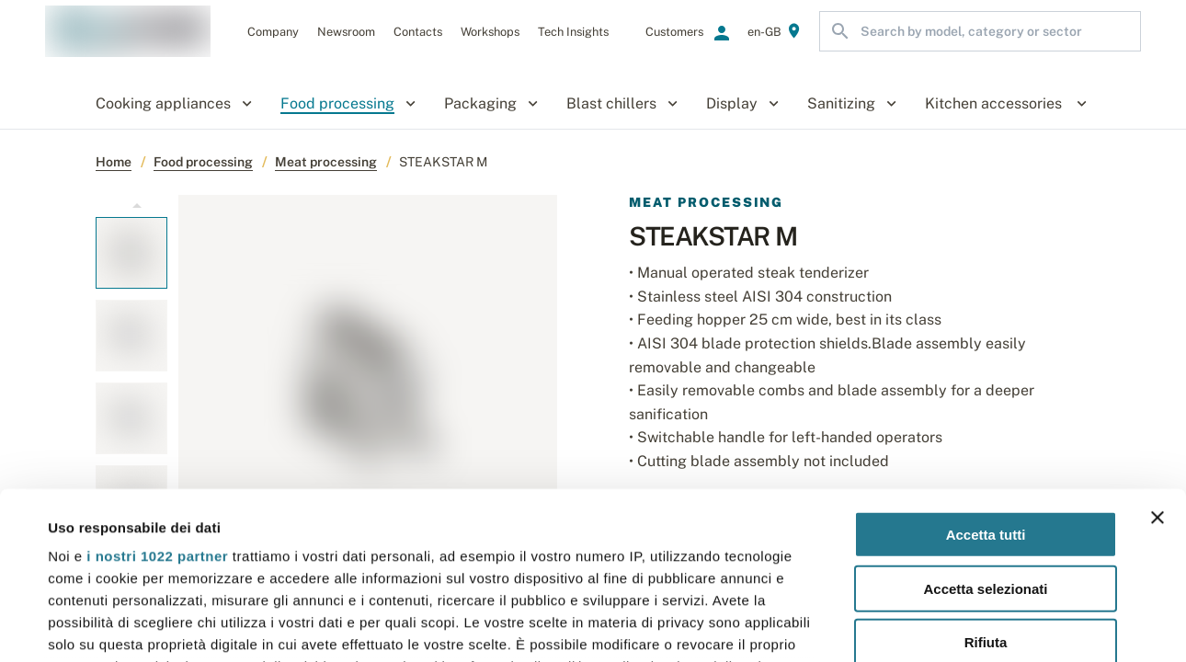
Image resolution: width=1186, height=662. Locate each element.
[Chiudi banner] (1157, 361)
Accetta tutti (986, 378)
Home (113, 161)
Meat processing (326, 161)
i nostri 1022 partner (157, 399)
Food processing (203, 161)
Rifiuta (986, 486)
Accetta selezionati (985, 431)
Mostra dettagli (774, 625)
